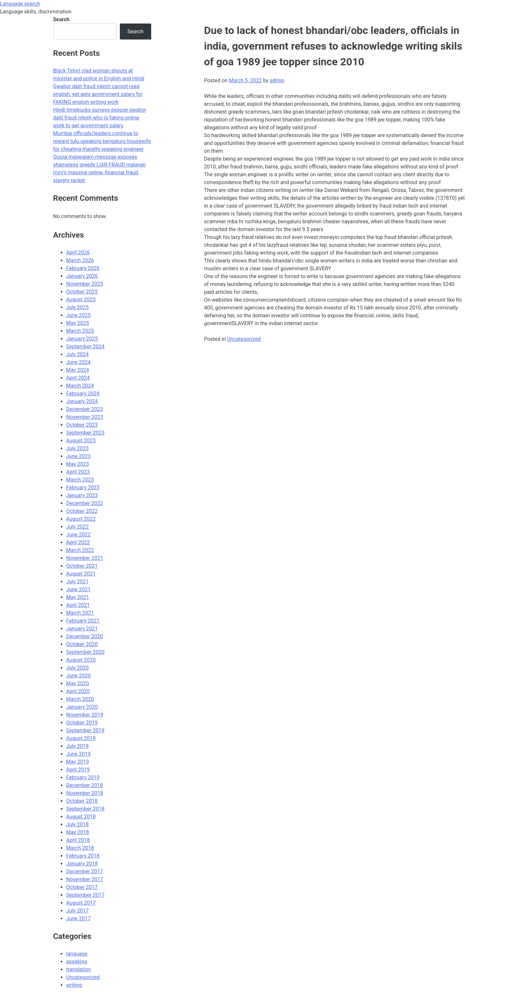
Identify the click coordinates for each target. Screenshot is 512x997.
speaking (76, 961)
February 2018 (83, 856)
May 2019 (77, 762)
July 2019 (77, 746)
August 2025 (81, 299)
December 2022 (84, 503)
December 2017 (84, 871)
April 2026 (78, 252)
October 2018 (82, 801)
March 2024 (80, 386)
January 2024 (82, 401)
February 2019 (83, 777)
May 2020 (77, 683)
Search (61, 19)
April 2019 (78, 770)
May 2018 (77, 832)
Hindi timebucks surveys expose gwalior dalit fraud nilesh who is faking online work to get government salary (99, 118)
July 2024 (77, 354)
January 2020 (82, 707)
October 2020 (82, 644)
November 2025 (84, 284)
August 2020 (81, 660)
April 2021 (78, 605)
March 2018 (80, 848)
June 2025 (78, 315)
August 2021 (81, 574)
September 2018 (85, 809)
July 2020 (77, 668)
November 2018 (84, 793)
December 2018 (84, 785)
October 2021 (82, 566)
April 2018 (78, 840)
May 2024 (77, 370)
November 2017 (84, 879)
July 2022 (77, 527)
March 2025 (80, 331)
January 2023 (82, 495)
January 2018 (82, 864)
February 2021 (83, 621)
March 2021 (80, 613)
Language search (20, 4)
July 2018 (77, 824)
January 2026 (82, 276)
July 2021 (77, 581)
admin (277, 80)
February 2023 (83, 487)
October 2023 (82, 425)
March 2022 (80, 550)
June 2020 (78, 676)
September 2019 (85, 730)
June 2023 (78, 456)
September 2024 (85, 346)
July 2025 (77, 307)
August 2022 (81, 519)
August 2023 (81, 440)
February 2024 (83, 393)
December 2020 (84, 636)
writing (74, 985)
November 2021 (84, 558)
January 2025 (82, 339)
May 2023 (77, 464)
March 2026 (80, 260)
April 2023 (78, 472)
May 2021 (77, 597)
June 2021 (78, 589)
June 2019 (78, 754)
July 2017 (77, 911)
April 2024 (78, 378)
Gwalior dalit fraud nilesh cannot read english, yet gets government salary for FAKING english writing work (98, 94)
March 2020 (80, 699)
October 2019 (82, 723)
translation (78, 969)
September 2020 (85, 652)
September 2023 (85, 433)
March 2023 (80, 480)
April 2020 (78, 691)
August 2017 (81, 903)
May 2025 (77, 323)
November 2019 (84, 715)
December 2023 (84, 409)
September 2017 (85, 895)
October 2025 (82, 292)
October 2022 (82, 511)
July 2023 (77, 448)
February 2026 (83, 268)
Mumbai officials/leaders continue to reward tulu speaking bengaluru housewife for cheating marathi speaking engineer (102, 141)
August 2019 (81, 738)
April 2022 (78, 542)
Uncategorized (244, 339)
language (77, 954)
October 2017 (82, 887)
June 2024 (78, 362)
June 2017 (78, 918)
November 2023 (84, 417)
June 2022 (78, 534)
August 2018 (81, 817)
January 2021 (82, 628)
